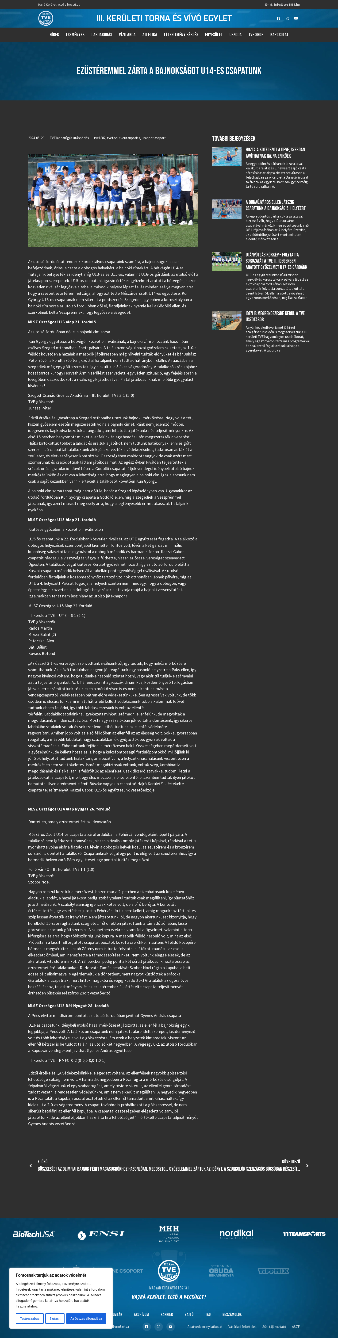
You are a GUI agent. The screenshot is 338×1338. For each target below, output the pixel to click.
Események (75, 34)
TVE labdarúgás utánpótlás (69, 138)
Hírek (54, 34)
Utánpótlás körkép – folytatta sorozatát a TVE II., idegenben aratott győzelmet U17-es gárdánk (276, 261)
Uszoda (236, 34)
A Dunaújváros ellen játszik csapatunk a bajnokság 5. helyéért (276, 205)
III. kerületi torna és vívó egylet (164, 18)
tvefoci (112, 138)
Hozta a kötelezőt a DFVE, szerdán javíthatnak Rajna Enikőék (275, 153)
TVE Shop (256, 34)
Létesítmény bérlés (181, 34)
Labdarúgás (102, 34)
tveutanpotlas (129, 138)
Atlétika (149, 34)
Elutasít (55, 1318)
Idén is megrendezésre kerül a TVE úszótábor (275, 316)
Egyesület (214, 34)
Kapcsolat (279, 34)
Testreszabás (29, 1318)
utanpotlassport (154, 138)
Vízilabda (127, 34)
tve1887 (99, 138)
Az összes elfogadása (86, 1318)
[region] (61, 1298)
